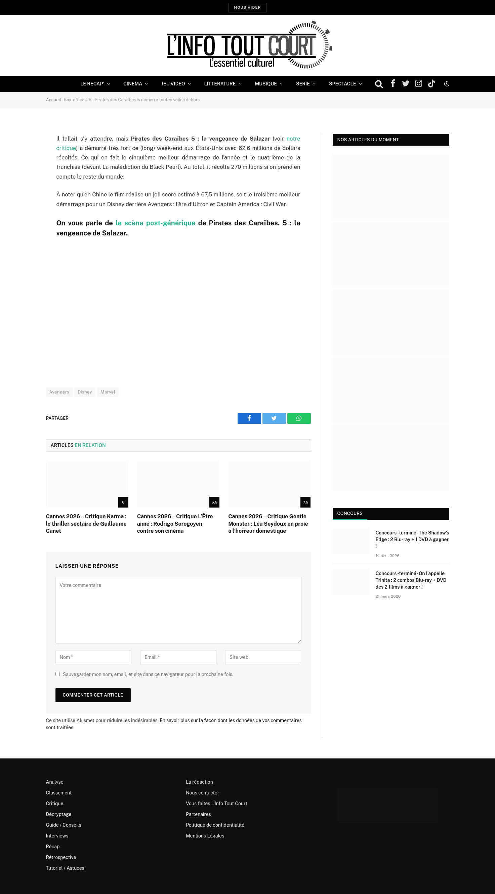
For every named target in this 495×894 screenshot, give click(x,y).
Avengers (59, 392)
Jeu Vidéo (173, 83)
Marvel (107, 392)
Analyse (55, 782)
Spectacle (342, 83)
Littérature (220, 83)
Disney (85, 392)
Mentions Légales (205, 836)
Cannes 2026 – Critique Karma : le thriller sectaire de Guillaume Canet (86, 523)
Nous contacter (202, 792)
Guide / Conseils (63, 825)
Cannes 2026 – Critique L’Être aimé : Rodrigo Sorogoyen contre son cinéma (175, 523)
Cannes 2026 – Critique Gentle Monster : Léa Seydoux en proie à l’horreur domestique (268, 523)
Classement (59, 792)
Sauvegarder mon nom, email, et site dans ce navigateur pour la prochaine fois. (148, 674)
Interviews (57, 836)
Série (303, 83)
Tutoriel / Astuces (65, 868)
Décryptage (59, 814)
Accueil (53, 99)
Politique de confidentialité (215, 825)
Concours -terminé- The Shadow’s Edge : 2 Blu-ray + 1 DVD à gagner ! (412, 539)
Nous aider (247, 7)
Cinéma (132, 83)
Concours (350, 513)
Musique (266, 83)
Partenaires (198, 814)
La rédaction (199, 782)
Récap (53, 846)
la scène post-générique (155, 223)
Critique (55, 803)
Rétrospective (61, 857)
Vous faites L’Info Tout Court (216, 803)
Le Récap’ (92, 83)
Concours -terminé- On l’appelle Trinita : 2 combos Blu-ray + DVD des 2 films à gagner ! (411, 580)
